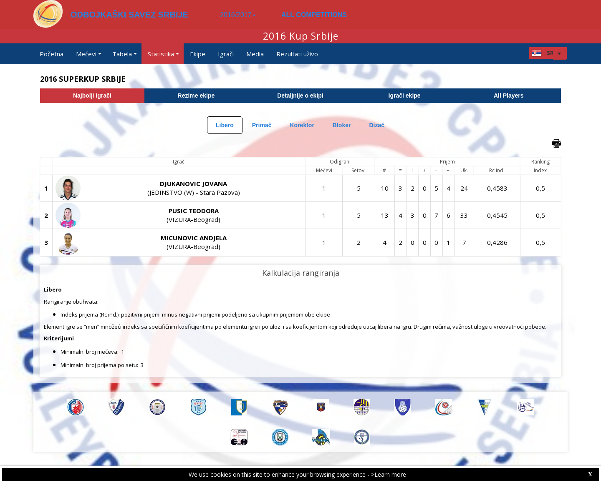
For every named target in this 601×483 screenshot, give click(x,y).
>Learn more (388, 474)
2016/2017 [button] (238, 14)
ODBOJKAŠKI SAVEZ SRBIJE (129, 14)
